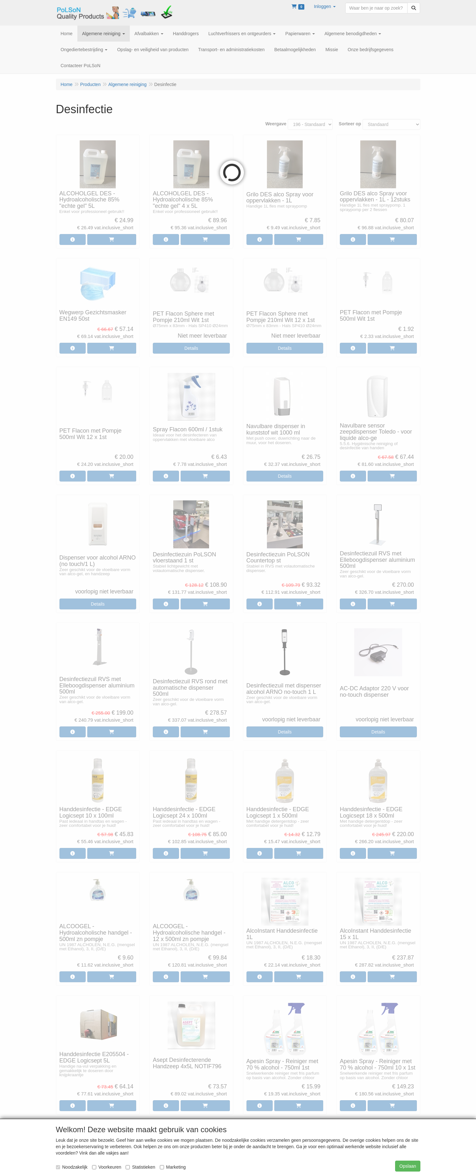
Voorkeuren (106, 1167)
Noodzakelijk (72, 1167)
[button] (324, 6)
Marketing (173, 1167)
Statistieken (140, 1167)
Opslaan (407, 1166)
